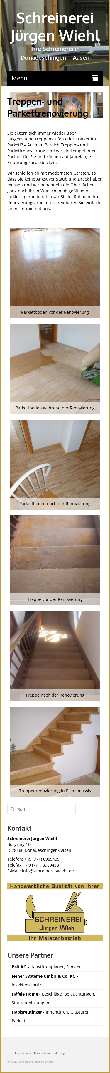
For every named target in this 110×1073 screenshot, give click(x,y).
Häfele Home (25, 994)
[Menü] (55, 78)
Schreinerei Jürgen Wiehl (55, 26)
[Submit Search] (11, 809)
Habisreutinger (27, 1012)
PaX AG (19, 967)
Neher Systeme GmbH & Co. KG (43, 976)
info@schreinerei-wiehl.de (48, 871)
